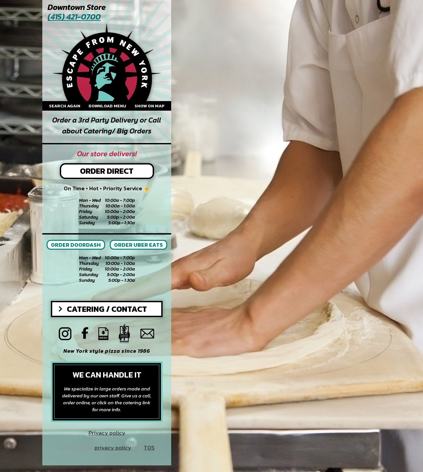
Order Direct (107, 171)
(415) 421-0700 (74, 17)
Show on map (150, 106)
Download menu (107, 106)
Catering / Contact (107, 309)
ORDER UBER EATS (138, 245)
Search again (64, 106)
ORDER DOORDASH (76, 245)
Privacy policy (107, 433)
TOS (149, 448)
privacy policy (113, 448)
